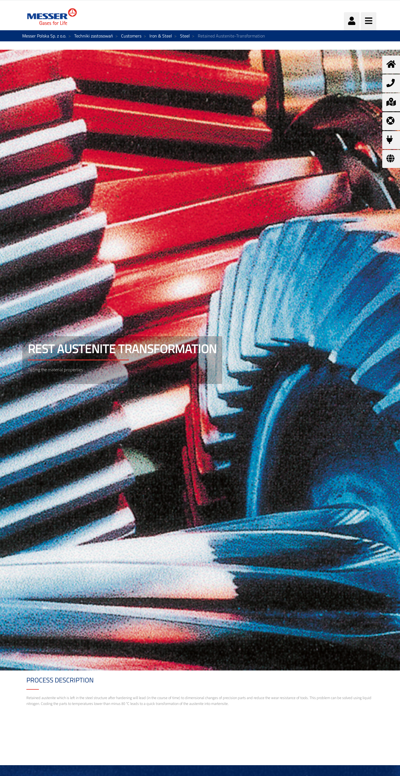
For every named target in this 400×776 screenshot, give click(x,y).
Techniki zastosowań (93, 35)
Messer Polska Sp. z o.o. (44, 35)
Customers (131, 35)
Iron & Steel (160, 35)
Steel (185, 35)
